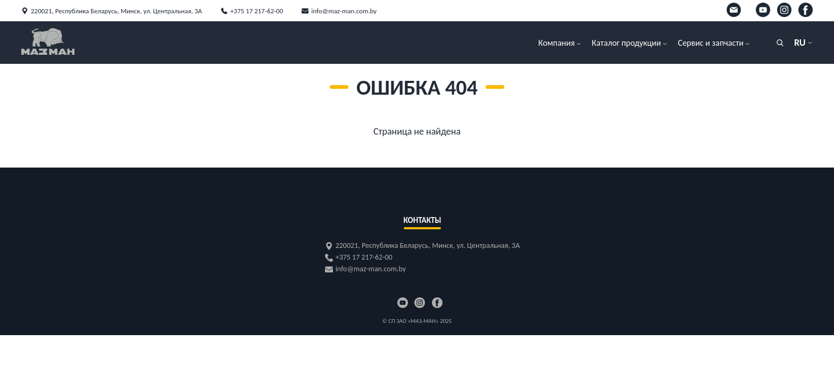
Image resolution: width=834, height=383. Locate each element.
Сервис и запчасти (711, 43)
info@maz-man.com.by (344, 11)
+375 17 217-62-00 (256, 11)
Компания (556, 43)
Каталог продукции (626, 43)
